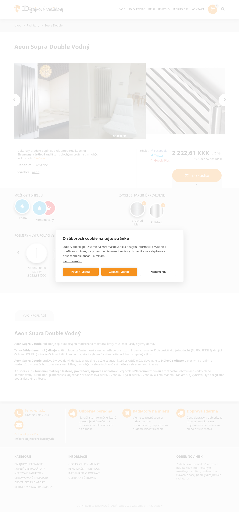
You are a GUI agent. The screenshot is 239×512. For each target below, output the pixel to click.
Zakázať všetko (119, 271)
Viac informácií (72, 261)
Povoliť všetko (81, 271)
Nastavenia (158, 271)
